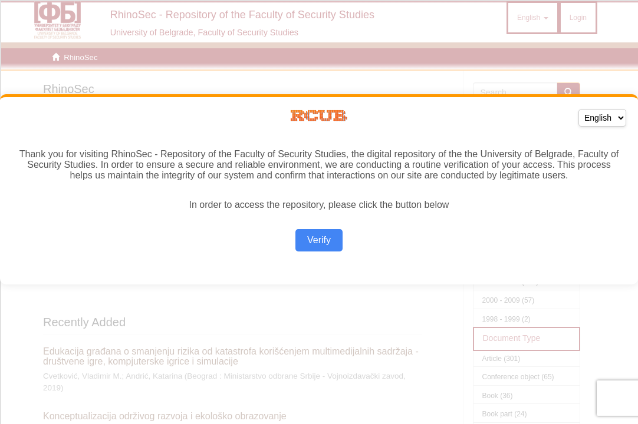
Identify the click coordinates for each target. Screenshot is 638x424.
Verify (319, 240)
